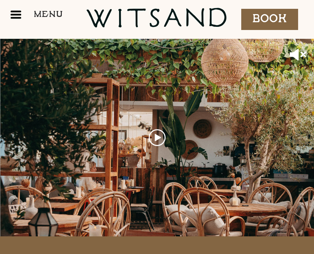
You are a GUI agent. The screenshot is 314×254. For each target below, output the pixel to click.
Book (269, 19)
